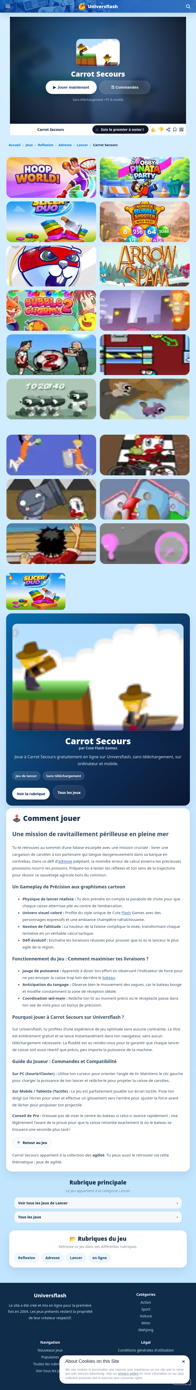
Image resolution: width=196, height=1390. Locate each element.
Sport (146, 1309)
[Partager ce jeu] (168, 129)
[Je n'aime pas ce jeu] (161, 129)
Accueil (14, 145)
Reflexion (45, 145)
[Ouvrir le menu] (8, 6)
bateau (108, 977)
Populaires (50, 1357)
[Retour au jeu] (32, 1142)
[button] (120, 129)
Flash (126, 912)
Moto (145, 1322)
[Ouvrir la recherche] (188, 6)
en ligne (99, 1257)
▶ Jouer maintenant (71, 87)
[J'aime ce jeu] (153, 129)
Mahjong (145, 1329)
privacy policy (128, 1373)
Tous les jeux (69, 792)
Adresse (64, 145)
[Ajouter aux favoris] (175, 129)
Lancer (82, 145)
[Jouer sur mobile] (181, 129)
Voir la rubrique (31, 793)
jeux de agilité (48, 1161)
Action (146, 1302)
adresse (65, 861)
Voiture (146, 1316)
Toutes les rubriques (50, 1363)
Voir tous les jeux (50, 1370)
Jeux (29, 145)
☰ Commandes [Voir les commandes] (124, 87)
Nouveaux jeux (50, 1350)
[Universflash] (98, 6)
